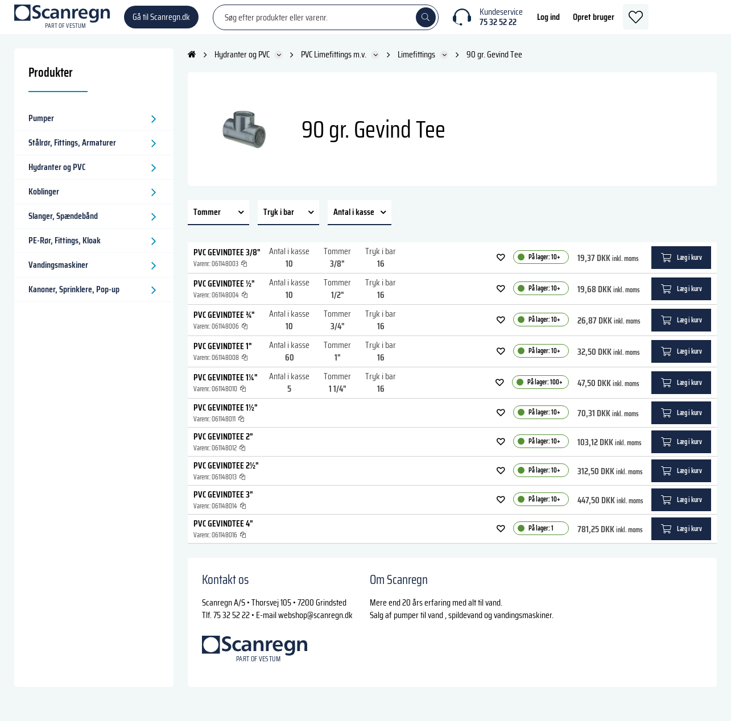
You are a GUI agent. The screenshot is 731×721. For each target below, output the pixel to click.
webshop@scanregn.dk (315, 626)
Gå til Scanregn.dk (161, 22)
